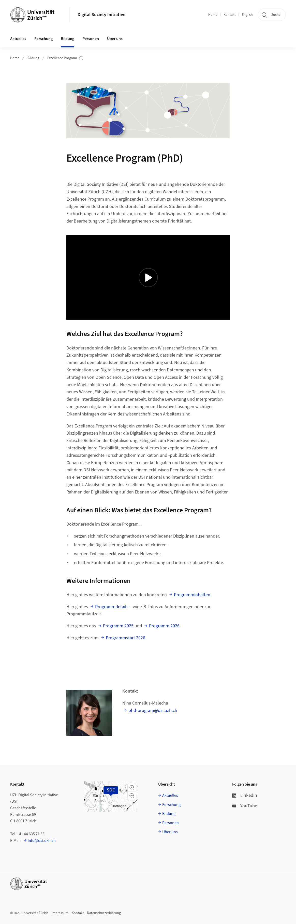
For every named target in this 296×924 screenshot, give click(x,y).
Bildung (33, 58)
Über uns (170, 832)
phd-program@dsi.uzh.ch (152, 710)
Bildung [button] (67, 39)
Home (212, 14)
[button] (132, 787)
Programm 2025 (118, 626)
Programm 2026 (164, 626)
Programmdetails (111, 607)
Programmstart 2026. (126, 638)
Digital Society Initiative (101, 14)
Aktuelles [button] (18, 39)
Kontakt (230, 14)
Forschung (171, 805)
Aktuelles (170, 795)
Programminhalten (192, 595)
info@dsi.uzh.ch (42, 840)
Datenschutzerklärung (104, 913)
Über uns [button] (115, 39)
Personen (170, 823)
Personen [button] (90, 39)
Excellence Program (65, 58)
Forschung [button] (43, 39)
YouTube (244, 806)
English (247, 14)
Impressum (60, 913)
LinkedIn (244, 795)
